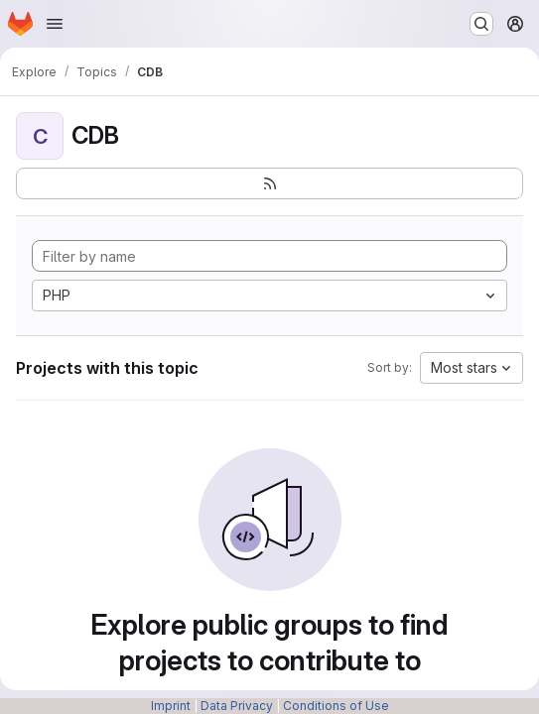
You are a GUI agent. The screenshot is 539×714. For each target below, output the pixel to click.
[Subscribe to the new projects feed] (269, 183)
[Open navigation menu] (54, 24)
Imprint (171, 705)
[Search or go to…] (481, 24)
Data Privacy (237, 705)
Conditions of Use (336, 705)
